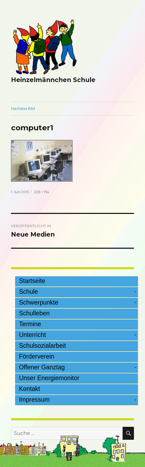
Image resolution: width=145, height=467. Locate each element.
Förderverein (36, 356)
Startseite (32, 280)
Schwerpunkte (38, 302)
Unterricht (32, 334)
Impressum (34, 399)
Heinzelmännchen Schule (53, 80)
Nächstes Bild (23, 108)
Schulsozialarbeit (42, 345)
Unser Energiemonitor (49, 377)
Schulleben (34, 313)
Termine (30, 324)
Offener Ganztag (42, 367)
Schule (28, 291)
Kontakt (29, 388)
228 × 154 (41, 192)
